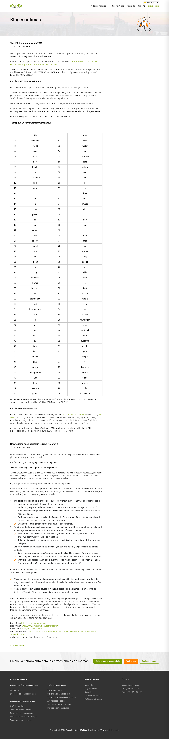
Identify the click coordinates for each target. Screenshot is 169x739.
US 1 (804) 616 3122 (130, 688)
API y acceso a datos (56, 701)
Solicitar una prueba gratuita (108, 661)
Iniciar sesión (153, 6)
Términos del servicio (93, 696)
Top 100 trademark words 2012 (26, 43)
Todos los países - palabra (21, 710)
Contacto (141, 6)
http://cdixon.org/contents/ (33, 623)
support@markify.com (131, 685)
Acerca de (131, 6)
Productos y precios (98, 6)
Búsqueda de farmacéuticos (21, 713)
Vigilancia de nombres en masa (60, 694)
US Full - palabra (17, 706)
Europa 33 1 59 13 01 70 (132, 692)
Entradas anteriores (17, 645)
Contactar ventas (149, 661)
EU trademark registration (74, 414)
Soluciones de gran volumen (59, 704)
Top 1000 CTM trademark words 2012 (39, 64)
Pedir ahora (131, 661)
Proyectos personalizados (58, 708)
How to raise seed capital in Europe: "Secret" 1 (34, 444)
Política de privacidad (93, 699)
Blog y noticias (118, 6)
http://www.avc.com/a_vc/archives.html (40, 626)
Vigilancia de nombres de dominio (61, 697)
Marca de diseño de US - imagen (23, 717)
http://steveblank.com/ (31, 628)
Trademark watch (54, 690)
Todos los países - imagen (21, 720)
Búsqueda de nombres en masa (23, 694)
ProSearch (14, 690)
